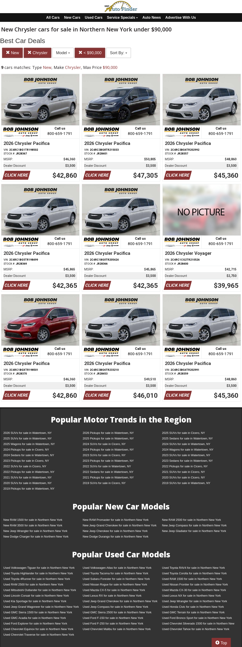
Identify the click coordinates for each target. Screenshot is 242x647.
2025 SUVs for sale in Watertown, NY (27, 438)
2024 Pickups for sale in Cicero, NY (26, 449)
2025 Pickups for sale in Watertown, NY (108, 438)
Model (63, 53)
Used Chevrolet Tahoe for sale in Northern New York (195, 629)
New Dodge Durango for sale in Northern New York (115, 536)
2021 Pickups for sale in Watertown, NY (108, 477)
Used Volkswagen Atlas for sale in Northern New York (117, 567)
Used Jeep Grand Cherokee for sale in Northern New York (120, 601)
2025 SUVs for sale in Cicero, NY (183, 433)
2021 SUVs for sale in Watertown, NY (27, 477)
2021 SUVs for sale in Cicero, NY (183, 472)
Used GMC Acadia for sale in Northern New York (34, 618)
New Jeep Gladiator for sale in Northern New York (194, 531)
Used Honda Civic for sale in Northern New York (193, 606)
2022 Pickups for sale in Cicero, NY (185, 466)
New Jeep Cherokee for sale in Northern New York (115, 531)
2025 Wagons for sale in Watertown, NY (29, 444)
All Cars (52, 17)
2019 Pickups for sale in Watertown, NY (29, 488)
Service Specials (122, 17)
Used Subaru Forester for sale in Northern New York (116, 579)
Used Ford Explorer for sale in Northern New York (35, 623)
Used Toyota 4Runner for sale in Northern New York (36, 579)
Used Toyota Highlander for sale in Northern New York (38, 573)
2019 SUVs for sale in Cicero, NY (104, 483)
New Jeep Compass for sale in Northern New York (194, 525)
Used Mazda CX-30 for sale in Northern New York (194, 590)
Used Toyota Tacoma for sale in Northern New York (115, 573)
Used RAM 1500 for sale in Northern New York (192, 579)
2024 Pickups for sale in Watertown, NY (108, 449)
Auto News (151, 17)
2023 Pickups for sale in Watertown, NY (108, 460)
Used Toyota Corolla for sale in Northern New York (194, 573)
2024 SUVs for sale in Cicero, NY (104, 444)
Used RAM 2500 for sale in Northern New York (33, 584)
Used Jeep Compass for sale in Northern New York (115, 606)
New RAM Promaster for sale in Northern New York (116, 519)
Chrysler (37, 52)
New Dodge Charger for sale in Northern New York (35, 536)
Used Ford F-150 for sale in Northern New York (113, 618)
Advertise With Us (180, 17)
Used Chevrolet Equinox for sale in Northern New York (38, 629)
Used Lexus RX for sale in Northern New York (112, 595)
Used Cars (94, 17)
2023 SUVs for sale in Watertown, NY (186, 455)
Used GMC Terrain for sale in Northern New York (193, 612)
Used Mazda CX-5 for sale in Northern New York (114, 590)
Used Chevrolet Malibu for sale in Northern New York (117, 629)
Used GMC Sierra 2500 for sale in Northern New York (117, 612)
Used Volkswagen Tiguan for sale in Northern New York (39, 567)
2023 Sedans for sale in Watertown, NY (187, 460)
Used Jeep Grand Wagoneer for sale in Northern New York (41, 606)
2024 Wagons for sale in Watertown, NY (187, 449)
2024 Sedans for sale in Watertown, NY (28, 455)
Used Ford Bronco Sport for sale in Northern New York (197, 618)
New (12, 52)
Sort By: (118, 53)
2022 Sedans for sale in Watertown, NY (108, 472)
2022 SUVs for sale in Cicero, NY (24, 466)
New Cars (72, 17)
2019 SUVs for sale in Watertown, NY (186, 483)
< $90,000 (90, 52)
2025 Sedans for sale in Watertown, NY (187, 438)
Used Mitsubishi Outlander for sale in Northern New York (39, 590)
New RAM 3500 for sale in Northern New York (32, 525)
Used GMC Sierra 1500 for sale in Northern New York (37, 612)
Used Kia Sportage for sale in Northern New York (34, 601)
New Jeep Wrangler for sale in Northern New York (35, 531)
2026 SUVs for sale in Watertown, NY (27, 433)
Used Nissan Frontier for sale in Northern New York (195, 584)
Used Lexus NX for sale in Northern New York (191, 595)
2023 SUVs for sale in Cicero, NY (104, 455)
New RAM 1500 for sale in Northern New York (32, 519)
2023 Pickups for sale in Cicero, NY (26, 460)
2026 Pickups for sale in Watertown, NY (108, 433)
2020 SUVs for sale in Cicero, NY (183, 477)
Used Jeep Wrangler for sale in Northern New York (194, 601)
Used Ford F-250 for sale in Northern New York (113, 623)
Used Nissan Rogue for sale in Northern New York (115, 584)
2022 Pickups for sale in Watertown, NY (29, 472)
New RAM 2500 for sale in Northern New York (191, 519)
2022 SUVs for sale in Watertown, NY (107, 466)
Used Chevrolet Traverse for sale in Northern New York (38, 634)
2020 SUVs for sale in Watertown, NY (27, 483)
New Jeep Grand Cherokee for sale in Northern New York (119, 525)
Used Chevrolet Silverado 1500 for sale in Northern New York (198, 624)
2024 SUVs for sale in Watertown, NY (186, 444)
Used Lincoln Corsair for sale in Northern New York (36, 595)
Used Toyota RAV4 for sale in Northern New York (193, 567)
